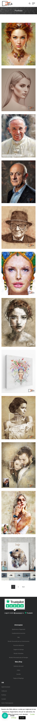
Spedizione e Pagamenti (18, 629)
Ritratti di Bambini (18, 653)
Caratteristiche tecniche (18, 633)
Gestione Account (18, 666)
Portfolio (3, 695)
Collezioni (4, 691)
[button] (5, 716)
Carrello (18, 674)
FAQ (18, 637)
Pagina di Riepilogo (18, 678)
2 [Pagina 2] (18, 587)
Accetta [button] (22, 718)
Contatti (3, 699)
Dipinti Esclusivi (5, 687)
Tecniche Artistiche (18, 645)
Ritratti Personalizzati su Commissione (18, 641)
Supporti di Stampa (19, 649)
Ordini (18, 670)
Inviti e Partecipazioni (7, 703)
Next (23, 587)
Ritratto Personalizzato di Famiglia (18, 657)
